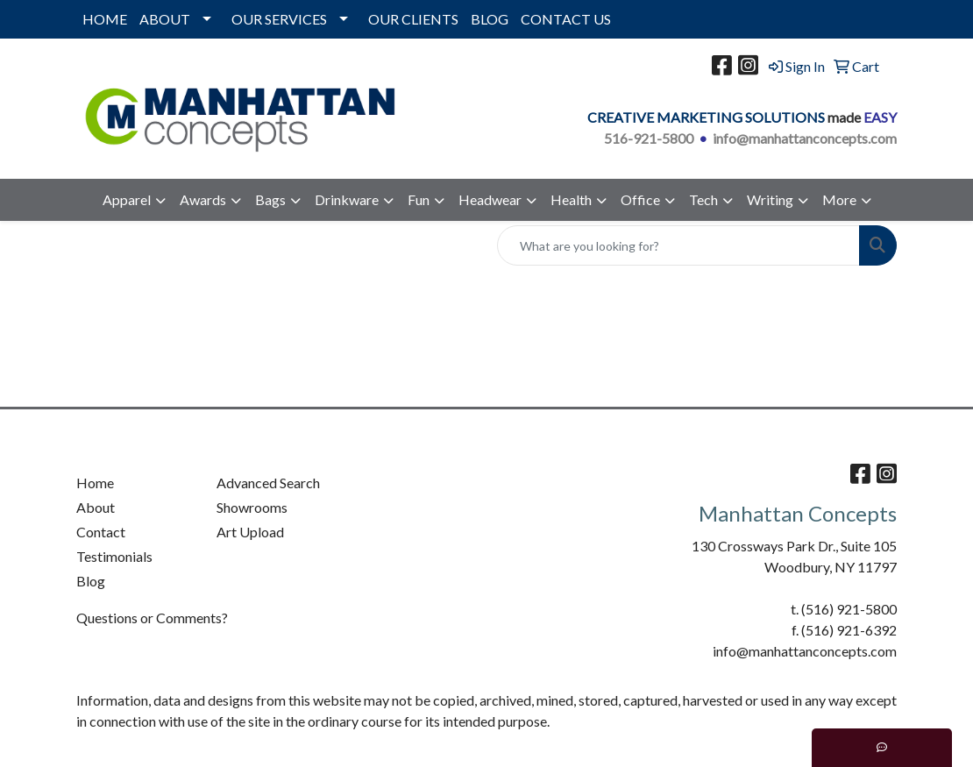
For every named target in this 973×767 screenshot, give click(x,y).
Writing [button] (770, 199)
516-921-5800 (648, 138)
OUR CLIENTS (413, 19)
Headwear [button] (490, 199)
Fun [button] (419, 199)
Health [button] (571, 199)
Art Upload (250, 531)
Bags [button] (270, 199)
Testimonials (114, 556)
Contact (100, 531)
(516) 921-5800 (849, 608)
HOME (104, 19)
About (95, 507)
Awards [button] (203, 199)
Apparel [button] (127, 199)
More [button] (839, 199)
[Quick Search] (678, 245)
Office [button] (640, 199)
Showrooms (252, 507)
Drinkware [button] (347, 199)
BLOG (489, 19)
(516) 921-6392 (849, 629)
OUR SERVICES (279, 19)
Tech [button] (703, 199)
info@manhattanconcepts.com (805, 138)
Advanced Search (268, 482)
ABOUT (164, 19)
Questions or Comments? (152, 617)
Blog (90, 580)
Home (95, 482)
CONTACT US (566, 19)
